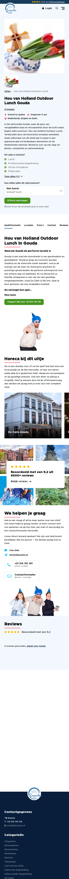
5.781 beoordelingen (57, 2)
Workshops (10, 854)
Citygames (10, 841)
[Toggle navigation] (63, 8)
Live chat (11, 550)
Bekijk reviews (19, 482)
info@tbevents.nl (16, 555)
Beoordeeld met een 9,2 (36, 632)
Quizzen (8, 858)
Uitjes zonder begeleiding (18, 874)
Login (47, 8)
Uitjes (7, 91)
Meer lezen (10, 295)
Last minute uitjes (14, 866)
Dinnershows (11, 849)
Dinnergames (11, 845)
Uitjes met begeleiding (16, 870)
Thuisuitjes (10, 862)
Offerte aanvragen (17, 200)
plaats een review (36, 646)
